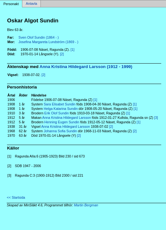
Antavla (31, 4)
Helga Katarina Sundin (61, 109)
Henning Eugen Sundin (61, 122)
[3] (156, 117)
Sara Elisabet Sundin (60, 104)
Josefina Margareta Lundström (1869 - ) (48, 42)
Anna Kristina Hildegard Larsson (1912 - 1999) (86, 66)
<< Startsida (16, 197)
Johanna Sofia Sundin (60, 131)
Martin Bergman (86, 205)
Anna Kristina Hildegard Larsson (66, 117)
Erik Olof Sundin (56, 113)
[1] (73, 49)
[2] (62, 54)
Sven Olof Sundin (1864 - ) (38, 37)
